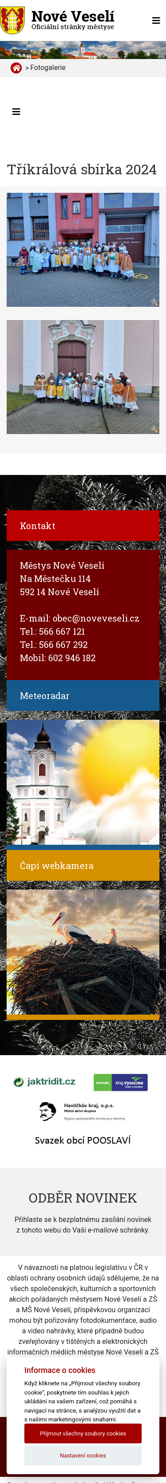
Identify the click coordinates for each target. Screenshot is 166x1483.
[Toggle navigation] (156, 20)
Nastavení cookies (83, 1455)
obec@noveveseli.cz (96, 618)
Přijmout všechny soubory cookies (83, 1433)
